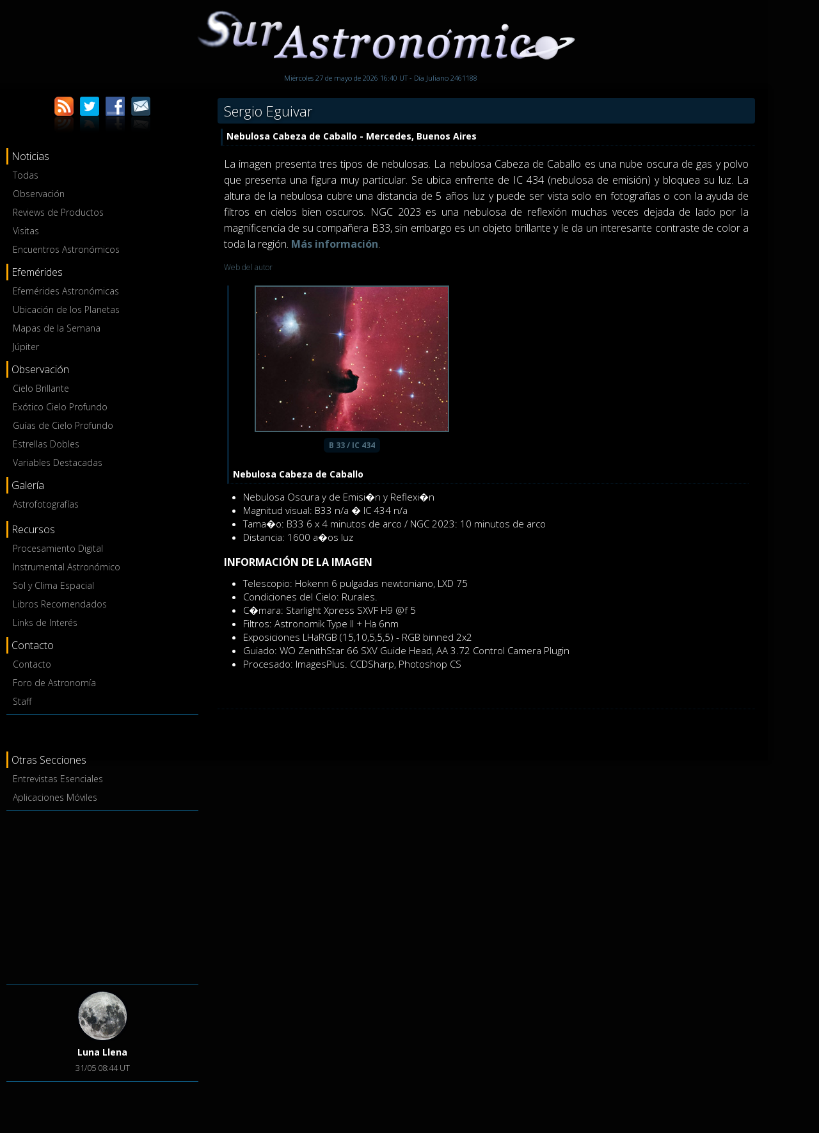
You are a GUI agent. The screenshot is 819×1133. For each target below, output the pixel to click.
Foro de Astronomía (54, 683)
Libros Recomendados (60, 604)
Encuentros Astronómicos (66, 249)
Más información (334, 244)
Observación (39, 194)
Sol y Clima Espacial (53, 585)
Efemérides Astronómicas (66, 291)
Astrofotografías (46, 504)
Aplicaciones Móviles (55, 797)
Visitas (26, 231)
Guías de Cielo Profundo (63, 425)
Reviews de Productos (58, 212)
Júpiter (26, 347)
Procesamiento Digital (58, 548)
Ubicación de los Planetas (66, 309)
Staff (22, 701)
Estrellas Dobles (46, 444)
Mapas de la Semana (56, 328)
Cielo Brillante (41, 388)
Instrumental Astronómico (66, 567)
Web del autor (248, 267)
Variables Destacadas (57, 462)
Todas (25, 175)
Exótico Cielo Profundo (60, 407)
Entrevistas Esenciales (58, 779)
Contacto (32, 664)
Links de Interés (45, 622)
